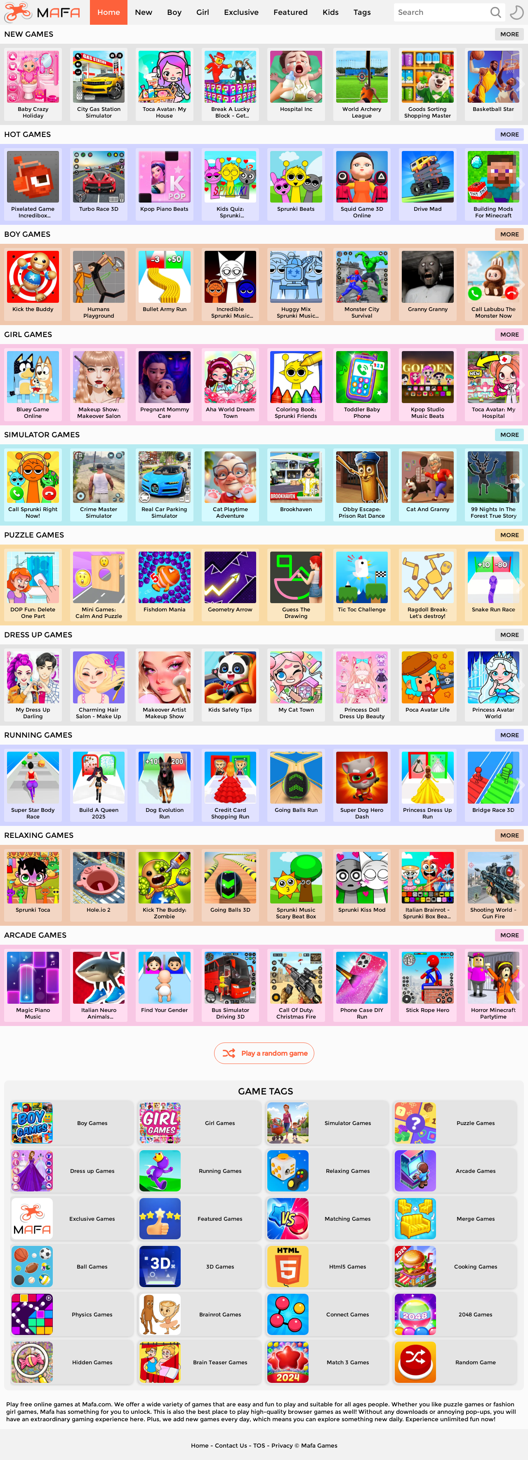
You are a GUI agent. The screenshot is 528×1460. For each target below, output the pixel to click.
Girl (202, 12)
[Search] (449, 12)
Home (108, 12)
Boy (174, 12)
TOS (259, 1445)
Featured (290, 12)
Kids (331, 12)
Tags (362, 12)
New (143, 12)
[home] (46, 12)
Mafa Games (319, 1445)
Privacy (282, 1445)
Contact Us (231, 1445)
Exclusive (241, 12)
